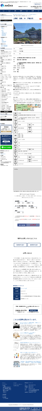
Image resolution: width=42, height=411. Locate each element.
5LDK (10, 76)
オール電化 (8, 109)
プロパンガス (4, 103)
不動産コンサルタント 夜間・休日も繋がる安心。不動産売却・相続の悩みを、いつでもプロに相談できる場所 (7, 388)
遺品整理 (21, 11)
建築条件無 (4, 91)
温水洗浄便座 (4, 99)
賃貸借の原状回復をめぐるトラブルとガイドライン (30, 342)
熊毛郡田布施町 (4, 34)
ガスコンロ (4, 92)
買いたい (5, 391)
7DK (7, 77)
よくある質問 (35, 2)
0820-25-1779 (37, 6)
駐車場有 (8, 108)
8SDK (3, 78)
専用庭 (3, 109)
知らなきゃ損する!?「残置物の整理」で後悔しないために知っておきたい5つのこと (30, 323)
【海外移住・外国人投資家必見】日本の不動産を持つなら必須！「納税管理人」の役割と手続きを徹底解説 (30, 362)
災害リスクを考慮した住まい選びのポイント (29, 352)
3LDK (6, 74)
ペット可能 (4, 88)
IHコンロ (9, 92)
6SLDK (3, 77)
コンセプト (9, 11)
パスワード (2, 18)
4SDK (3, 76)
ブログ (38, 11)
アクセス (27, 11)
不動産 (15, 11)
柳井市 (3, 32)
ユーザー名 (2, 17)
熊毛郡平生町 (4, 35)
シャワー (9, 96)
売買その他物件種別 (4, 46)
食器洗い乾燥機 (4, 94)
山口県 (2, 30)
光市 (2, 39)
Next (40, 34)
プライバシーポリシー (18, 384)
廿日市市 (3, 28)
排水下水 (3, 106)
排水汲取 (3, 108)
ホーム (3, 11)
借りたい (5, 392)
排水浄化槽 (9, 106)
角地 (8, 89)
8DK (10, 77)
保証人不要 (4, 89)
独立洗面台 (4, 96)
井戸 (8, 105)
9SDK (7, 78)
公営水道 (3, 105)
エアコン (3, 101)
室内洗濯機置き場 (5, 102)
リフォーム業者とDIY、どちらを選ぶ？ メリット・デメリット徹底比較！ (31, 333)
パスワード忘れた (6, 21)
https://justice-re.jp (32, 384)
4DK (9, 74)
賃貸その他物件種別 (4, 45)
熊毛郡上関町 (4, 33)
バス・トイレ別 (4, 98)
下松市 (3, 31)
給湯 (10, 94)
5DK (6, 76)
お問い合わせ (38, 4)
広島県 (2, 27)
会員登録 (39, 2)
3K (2, 74)
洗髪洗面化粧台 (4, 95)
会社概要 (33, 11)
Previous (15, 34)
